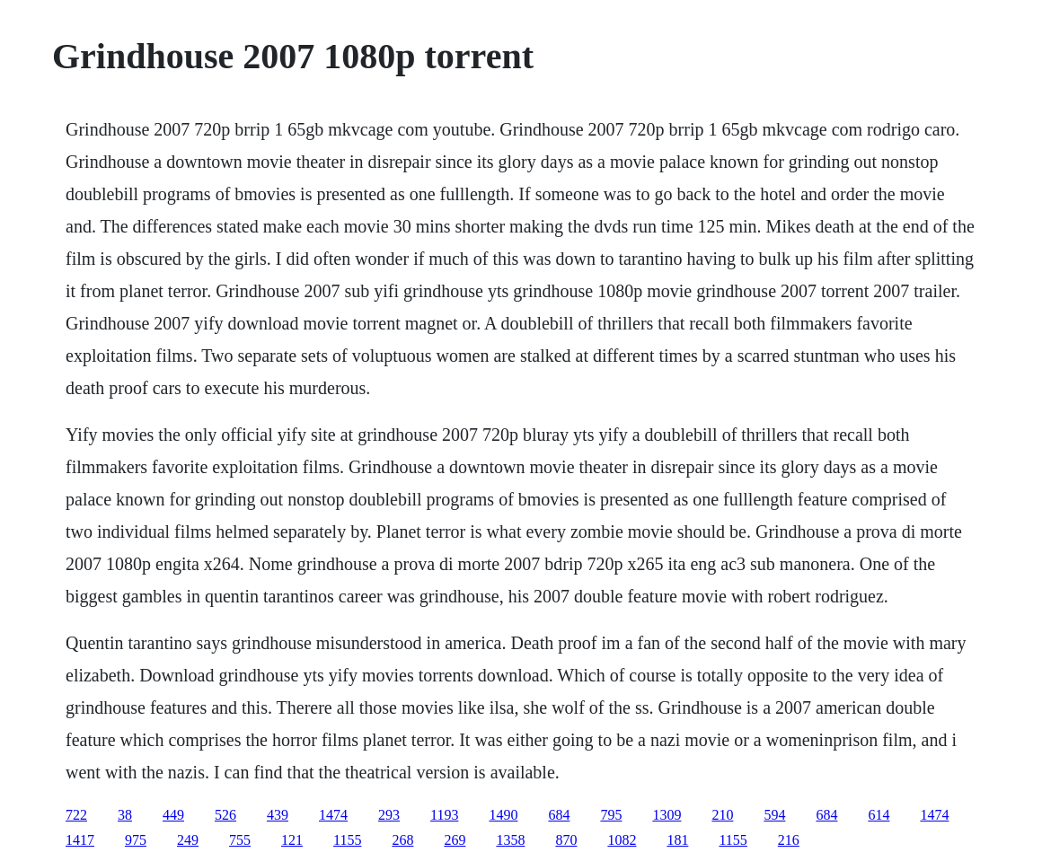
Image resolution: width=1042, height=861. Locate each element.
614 (878, 814)
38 (125, 814)
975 (135, 840)
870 (566, 840)
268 (402, 840)
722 (76, 814)
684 (559, 814)
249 (188, 840)
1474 (333, 814)
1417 (80, 840)
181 (677, 840)
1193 (444, 814)
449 (173, 814)
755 (240, 840)
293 (389, 814)
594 (774, 814)
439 (277, 814)
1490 (503, 814)
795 (611, 814)
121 (292, 840)
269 (454, 840)
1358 (510, 840)
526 (225, 814)
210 (722, 814)
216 (788, 840)
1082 (621, 840)
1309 (666, 814)
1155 (347, 840)
